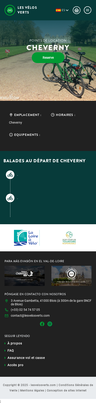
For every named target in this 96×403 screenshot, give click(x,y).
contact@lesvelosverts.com (30, 315)
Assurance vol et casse (26, 358)
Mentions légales (32, 390)
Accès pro (15, 365)
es (63, 10)
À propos (14, 343)
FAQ (10, 350)
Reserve (48, 57)
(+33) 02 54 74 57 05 (25, 309)
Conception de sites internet (67, 390)
